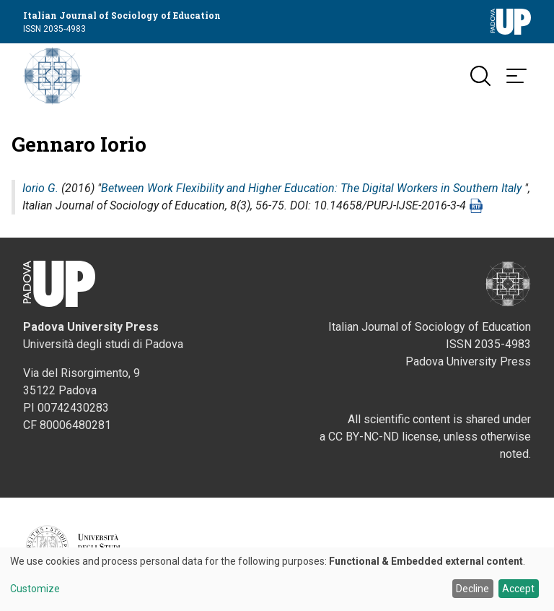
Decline (472, 588)
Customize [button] (35, 589)
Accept (518, 588)
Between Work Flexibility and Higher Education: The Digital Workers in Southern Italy (311, 188)
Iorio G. (40, 188)
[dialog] (277, 579)
